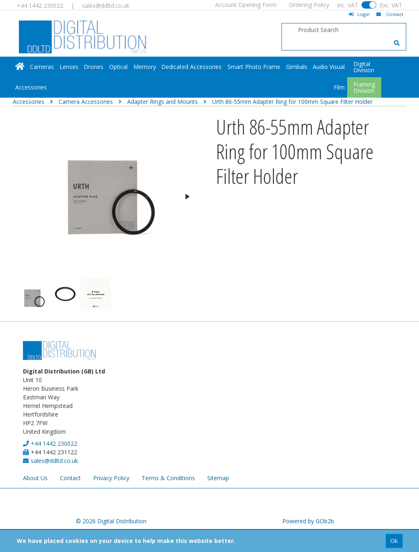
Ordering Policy (309, 5)
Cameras (42, 67)
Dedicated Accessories (191, 67)
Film (339, 87)
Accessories (31, 87)
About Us (35, 478)
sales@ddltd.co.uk (105, 5)
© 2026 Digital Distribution (111, 521)
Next (187, 196)
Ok (394, 541)
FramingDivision (364, 87)
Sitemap (218, 478)
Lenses (69, 67)
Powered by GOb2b (308, 521)
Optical (118, 67)
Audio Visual (329, 67)
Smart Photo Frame (253, 67)
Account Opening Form (246, 5)
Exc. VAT (391, 5)
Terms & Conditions (168, 478)
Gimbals (296, 67)
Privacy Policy (111, 478)
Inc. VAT (347, 5)
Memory (144, 67)
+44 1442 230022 (40, 5)
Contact (70, 478)
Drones (93, 67)
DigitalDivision (363, 67)
